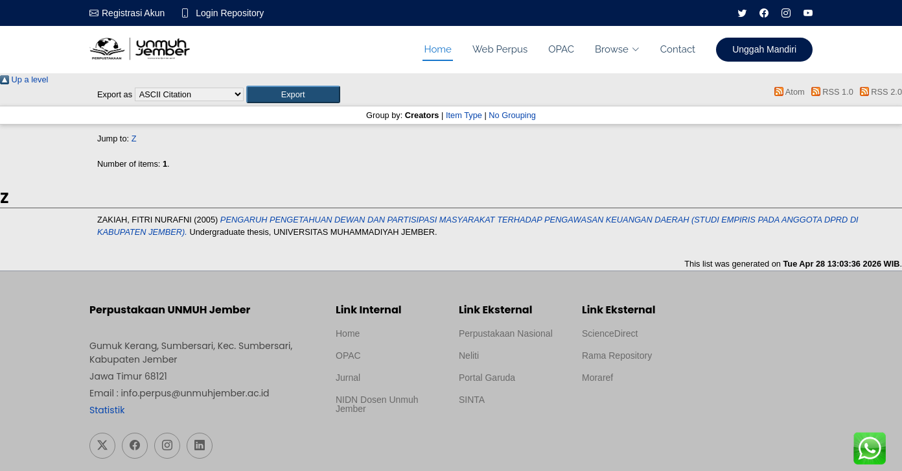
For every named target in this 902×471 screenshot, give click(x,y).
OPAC (561, 49)
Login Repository (230, 13)
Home (437, 49)
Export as (114, 94)
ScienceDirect (610, 333)
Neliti (469, 355)
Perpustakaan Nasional (506, 333)
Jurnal (348, 377)
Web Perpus (499, 49)
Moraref (597, 377)
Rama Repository (617, 355)
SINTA (472, 399)
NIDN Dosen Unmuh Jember (377, 404)
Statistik (106, 410)
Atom (787, 92)
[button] (293, 94)
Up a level (24, 79)
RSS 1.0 (830, 92)
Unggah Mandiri (764, 49)
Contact (677, 49)
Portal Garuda (487, 377)
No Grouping (512, 115)
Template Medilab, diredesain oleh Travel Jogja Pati (503, 431)
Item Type (464, 115)
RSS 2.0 (878, 92)
